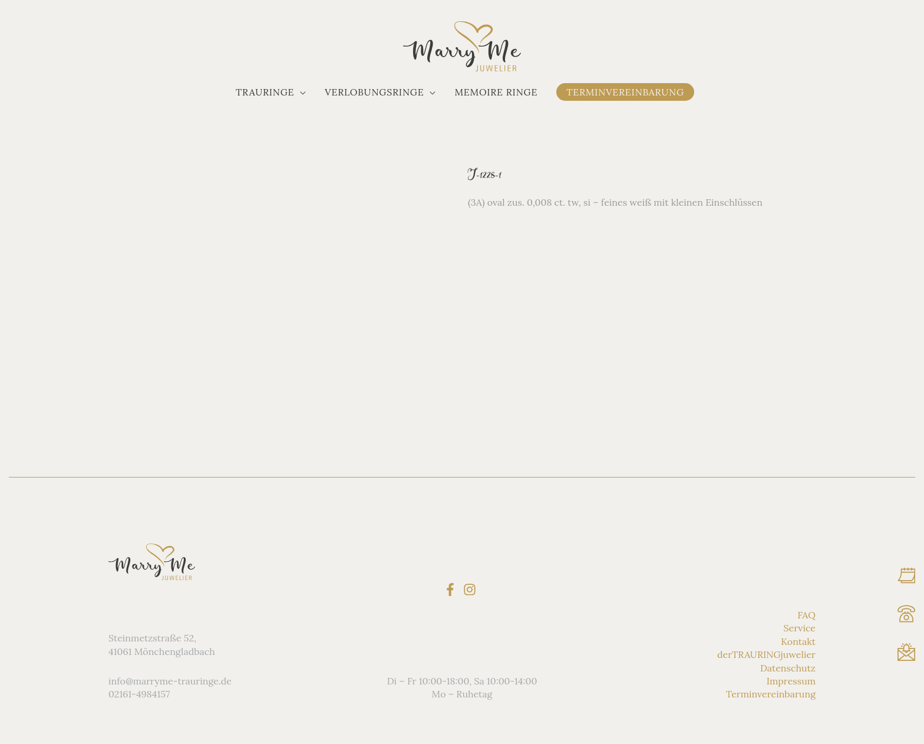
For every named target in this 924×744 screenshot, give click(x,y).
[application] (300, 92)
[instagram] (471, 588)
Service (800, 628)
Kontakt (798, 641)
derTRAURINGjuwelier (766, 654)
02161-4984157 (139, 694)
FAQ (806, 615)
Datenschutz (788, 667)
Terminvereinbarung (771, 694)
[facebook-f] (452, 588)
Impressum (791, 681)
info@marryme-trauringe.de (170, 681)
